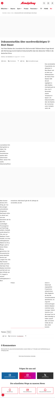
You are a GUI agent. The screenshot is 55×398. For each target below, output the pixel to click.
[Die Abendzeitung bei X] (45, 337)
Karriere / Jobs (31, 371)
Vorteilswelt (17, 381)
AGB (41, 371)
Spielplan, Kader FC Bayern (20, 383)
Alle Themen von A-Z (18, 369)
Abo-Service (30, 375)
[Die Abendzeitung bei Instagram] (27, 337)
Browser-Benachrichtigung (20, 377)
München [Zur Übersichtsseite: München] (4, 8)
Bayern (2, 373)
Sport (2, 381)
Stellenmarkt (17, 387)
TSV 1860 (3, 377)
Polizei (13, 200)
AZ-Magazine (30, 385)
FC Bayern (3, 375)
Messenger (16, 373)
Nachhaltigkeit (4, 389)
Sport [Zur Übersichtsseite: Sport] (18, 8)
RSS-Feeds (16, 375)
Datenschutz (43, 373)
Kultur (9, 12)
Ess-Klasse (16, 379)
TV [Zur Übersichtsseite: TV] (41, 8)
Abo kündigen (43, 377)
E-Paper (29, 377)
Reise (2, 387)
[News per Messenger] (10, 352)
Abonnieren (30, 373)
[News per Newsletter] (27, 352)
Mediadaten (30, 381)
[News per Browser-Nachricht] (45, 352)
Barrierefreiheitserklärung (46, 375)
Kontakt (29, 379)
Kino (12, 12)
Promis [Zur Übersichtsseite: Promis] (26, 8)
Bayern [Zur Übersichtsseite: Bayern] (13, 8)
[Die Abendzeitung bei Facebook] (10, 337)
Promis (2, 379)
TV (2, 383)
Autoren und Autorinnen (33, 369)
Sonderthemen (31, 387)
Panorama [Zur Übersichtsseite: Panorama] (33, 8)
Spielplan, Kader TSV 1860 (20, 385)
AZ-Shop (29, 383)
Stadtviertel (3, 371)
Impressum (43, 369)
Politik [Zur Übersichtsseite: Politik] (46, 8)
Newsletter (16, 371)
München (3, 369)
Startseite (4, 12)
